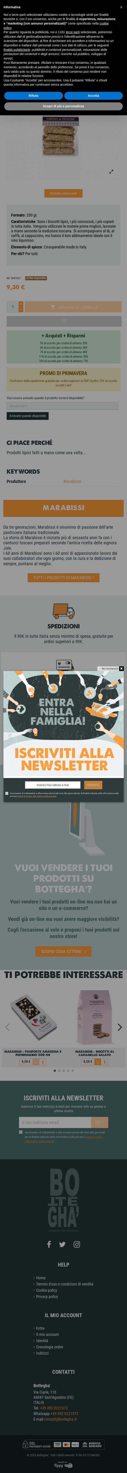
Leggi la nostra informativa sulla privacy (37, 796)
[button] (121, 7)
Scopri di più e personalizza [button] (63, 106)
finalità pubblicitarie (17, 50)
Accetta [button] (93, 95)
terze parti (73, 32)
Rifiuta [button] (33, 95)
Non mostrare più (110, 668)
